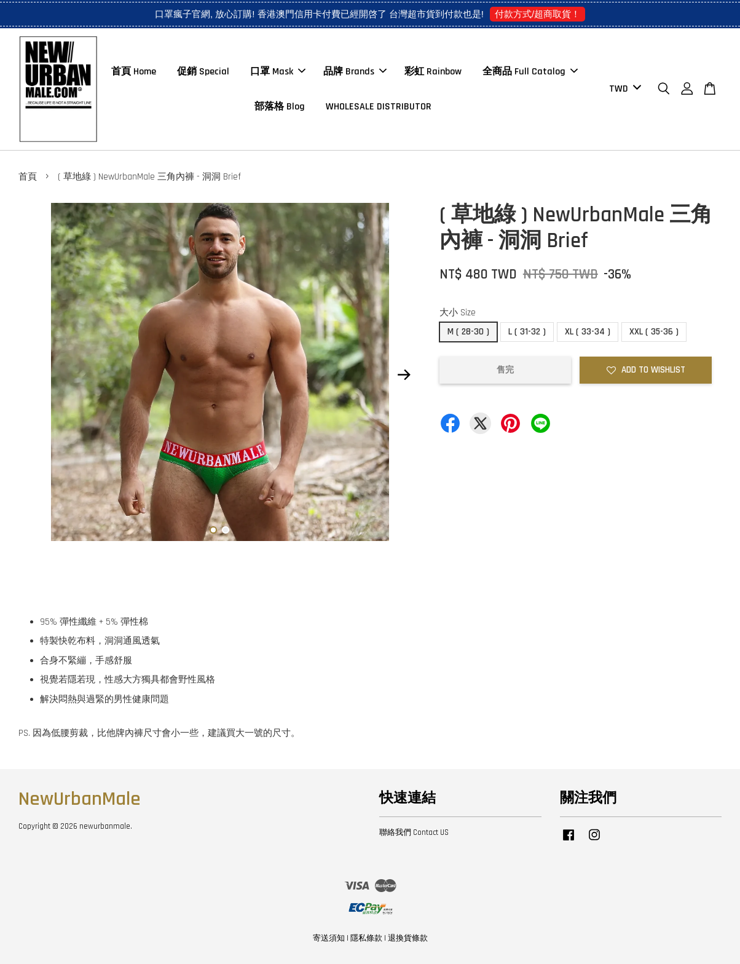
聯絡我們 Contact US (414, 832)
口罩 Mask (277, 71)
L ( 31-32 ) (527, 332)
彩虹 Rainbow (433, 71)
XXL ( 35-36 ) (654, 332)
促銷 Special (203, 71)
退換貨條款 (408, 938)
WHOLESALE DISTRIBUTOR (378, 106)
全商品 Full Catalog (530, 71)
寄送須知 (329, 938)
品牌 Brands (355, 71)
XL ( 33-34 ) (587, 332)
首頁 (27, 177)
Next (404, 375)
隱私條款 (366, 938)
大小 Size (457, 312)
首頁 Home (133, 71)
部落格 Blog (279, 106)
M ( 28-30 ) (468, 332)
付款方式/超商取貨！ (537, 14)
